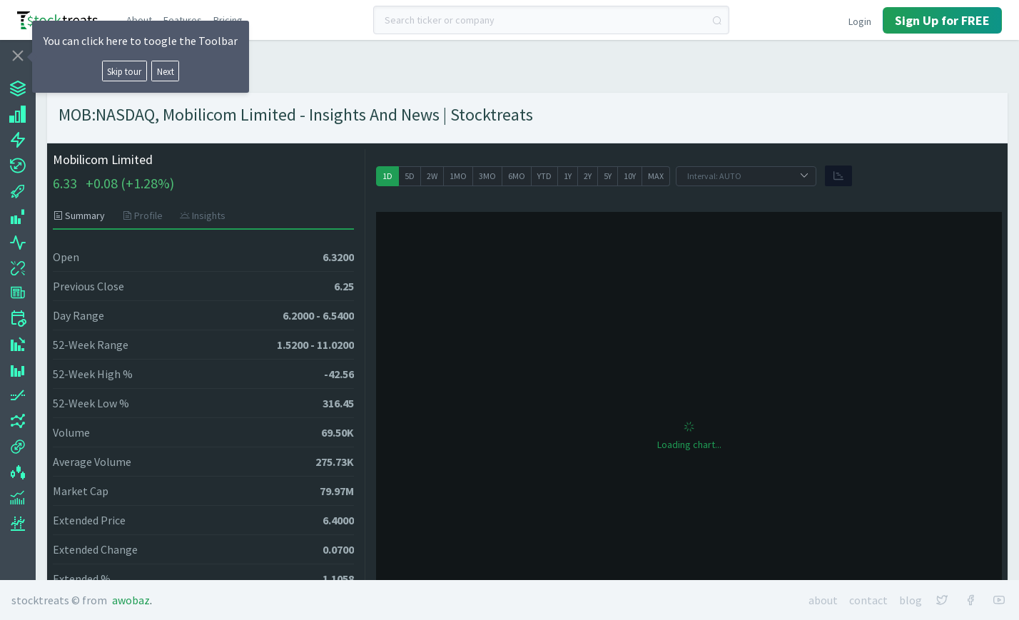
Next (165, 71)
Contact (868, 600)
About (139, 20)
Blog (910, 600)
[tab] (83, 215)
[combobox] (551, 20)
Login (859, 21)
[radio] (387, 176)
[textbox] (551, 20)
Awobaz (131, 600)
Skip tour (124, 71)
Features (182, 20)
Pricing (228, 20)
